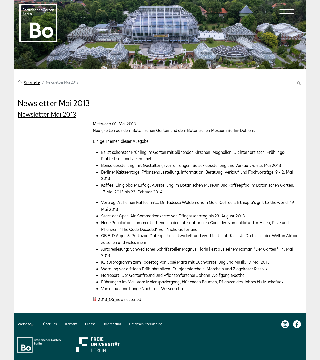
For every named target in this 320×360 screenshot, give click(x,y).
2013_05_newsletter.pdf (120, 299)
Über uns (50, 324)
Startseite (32, 82)
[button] (286, 11)
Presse (90, 324)
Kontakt (71, 324)
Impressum (112, 324)
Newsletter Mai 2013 (47, 114)
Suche (298, 84)
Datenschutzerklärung (146, 324)
